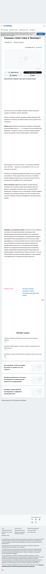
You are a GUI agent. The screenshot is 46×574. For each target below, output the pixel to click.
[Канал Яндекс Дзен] (32, 72)
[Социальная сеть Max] (32, 75)
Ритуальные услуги (23, 29)
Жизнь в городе (18, 42)
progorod (39, 47)
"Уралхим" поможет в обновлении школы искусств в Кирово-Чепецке (23, 340)
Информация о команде (7, 530)
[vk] (43, 300)
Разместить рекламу (32, 532)
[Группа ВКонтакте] (32, 519)
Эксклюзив (32, 29)
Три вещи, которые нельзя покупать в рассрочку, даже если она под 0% (23, 356)
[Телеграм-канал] (13, 75)
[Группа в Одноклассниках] (36, 519)
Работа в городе (4, 29)
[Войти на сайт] (43, 25)
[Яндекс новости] (13, 72)
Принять (41, 34)
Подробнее (14, 553)
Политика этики (18, 528)
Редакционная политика (20, 530)
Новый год (8, 42)
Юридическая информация (33, 528)
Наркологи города (14, 29)
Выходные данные (5, 535)
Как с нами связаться (32, 530)
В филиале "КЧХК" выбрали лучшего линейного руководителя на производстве (23, 348)
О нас (3, 528)
